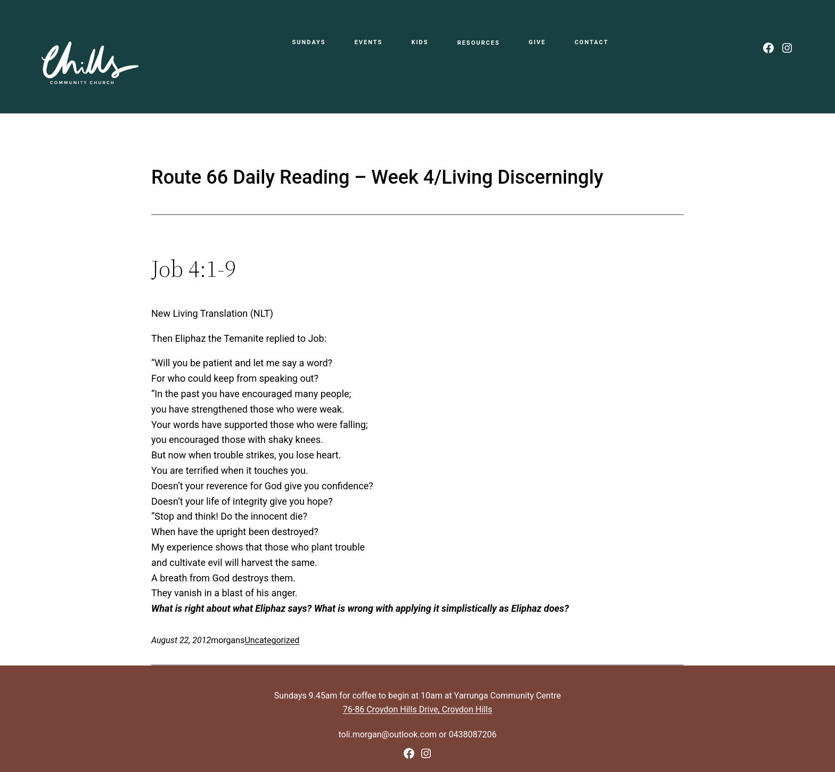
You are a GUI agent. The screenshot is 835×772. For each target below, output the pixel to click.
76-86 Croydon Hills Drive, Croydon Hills (417, 709)
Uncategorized (271, 640)
